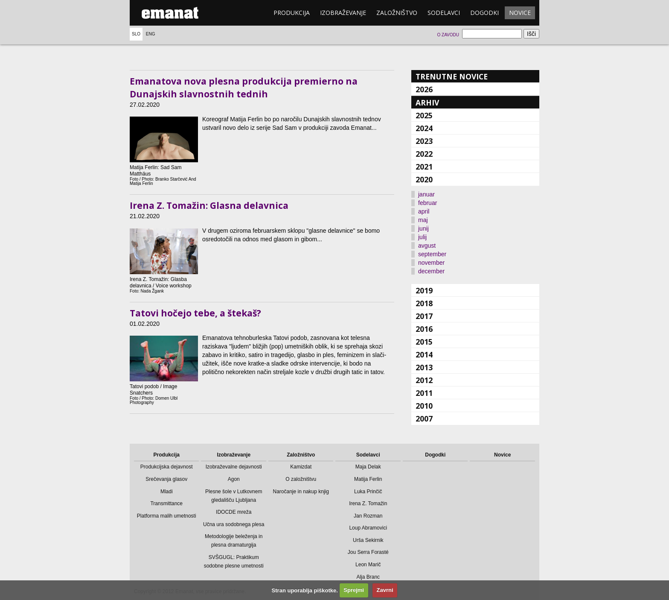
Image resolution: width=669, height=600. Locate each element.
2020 (424, 179)
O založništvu (300, 479)
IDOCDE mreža (233, 512)
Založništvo (396, 13)
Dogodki (484, 13)
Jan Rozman (368, 516)
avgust (427, 245)
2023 (424, 141)
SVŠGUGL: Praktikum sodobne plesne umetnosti (234, 561)
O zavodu (448, 34)
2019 (424, 290)
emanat (170, 13)
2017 (424, 316)
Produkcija (291, 13)
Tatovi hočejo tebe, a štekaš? (195, 313)
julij (422, 237)
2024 (424, 128)
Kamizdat (300, 467)
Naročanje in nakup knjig (301, 492)
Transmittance (166, 503)
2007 (424, 418)
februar (427, 202)
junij (423, 228)
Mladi (166, 492)
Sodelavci (444, 13)
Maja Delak (368, 467)
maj (423, 220)
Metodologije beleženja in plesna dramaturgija (233, 540)
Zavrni (385, 590)
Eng (150, 34)
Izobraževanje (343, 13)
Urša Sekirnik (368, 540)
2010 (424, 406)
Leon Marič (368, 565)
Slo (136, 34)
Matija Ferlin (368, 479)
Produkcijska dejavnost (166, 467)
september (432, 254)
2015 (424, 342)
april (423, 211)
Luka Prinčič (368, 492)
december (431, 271)
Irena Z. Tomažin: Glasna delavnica (209, 205)
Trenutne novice (452, 76)
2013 (424, 367)
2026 (424, 89)
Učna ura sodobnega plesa (233, 524)
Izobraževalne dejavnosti (234, 467)
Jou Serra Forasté (368, 552)
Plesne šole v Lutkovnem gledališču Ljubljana (233, 496)
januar (426, 194)
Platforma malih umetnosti (166, 516)
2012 (424, 380)
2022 (424, 154)
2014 (424, 354)
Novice (520, 13)
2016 (424, 329)
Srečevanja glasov (166, 479)
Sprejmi (353, 590)
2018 (424, 303)
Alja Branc (368, 577)
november (431, 262)
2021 (424, 166)
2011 (424, 393)
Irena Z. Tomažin (368, 503)
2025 (424, 115)
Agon (234, 479)
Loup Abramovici (368, 528)
